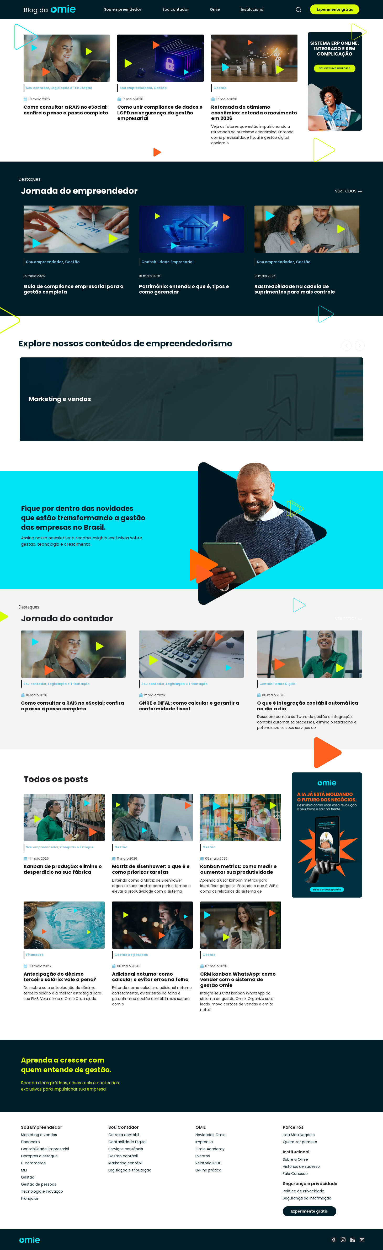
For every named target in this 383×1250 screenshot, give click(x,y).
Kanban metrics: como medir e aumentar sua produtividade (238, 869)
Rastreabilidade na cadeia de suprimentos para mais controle (294, 289)
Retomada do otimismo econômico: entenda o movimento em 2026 (254, 112)
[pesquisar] (298, 9)
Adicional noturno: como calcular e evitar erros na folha (150, 977)
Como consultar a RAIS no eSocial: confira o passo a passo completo (66, 110)
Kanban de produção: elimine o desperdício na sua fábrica (63, 869)
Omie (215, 9)
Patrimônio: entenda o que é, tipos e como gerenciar (184, 289)
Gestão (72, 261)
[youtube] (362, 1239)
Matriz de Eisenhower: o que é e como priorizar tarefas (151, 869)
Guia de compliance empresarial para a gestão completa (74, 289)
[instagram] (343, 1239)
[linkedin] (352, 1239)
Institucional (252, 9)
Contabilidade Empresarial (167, 261)
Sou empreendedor (122, 9)
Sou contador (175, 9)
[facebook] (333, 1239)
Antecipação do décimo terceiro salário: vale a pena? (60, 977)
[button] (347, 346)
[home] (50, 9)
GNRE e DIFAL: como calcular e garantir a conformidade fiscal (189, 706)
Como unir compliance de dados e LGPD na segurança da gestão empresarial (160, 112)
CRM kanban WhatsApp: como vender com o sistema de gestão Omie (238, 979)
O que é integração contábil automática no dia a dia (307, 706)
